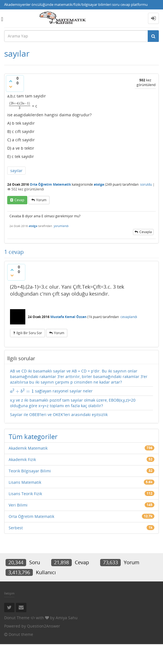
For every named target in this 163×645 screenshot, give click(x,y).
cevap (19, 200)
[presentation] (19, 105)
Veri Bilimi (18, 505)
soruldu (146, 184)
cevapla (145, 232)
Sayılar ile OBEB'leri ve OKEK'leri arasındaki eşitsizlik (59, 414)
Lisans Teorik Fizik (25, 493)
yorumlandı (61, 226)
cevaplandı (128, 316)
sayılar (16, 170)
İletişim (9, 593)
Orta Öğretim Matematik (50, 184)
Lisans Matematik (25, 482)
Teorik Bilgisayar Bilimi (30, 470)
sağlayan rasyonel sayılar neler (51, 391)
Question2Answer (43, 626)
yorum (41, 200)
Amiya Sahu (67, 617)
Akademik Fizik (22, 459)
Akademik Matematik (28, 448)
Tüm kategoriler (33, 436)
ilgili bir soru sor (29, 333)
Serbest (16, 527)
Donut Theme (16, 617)
